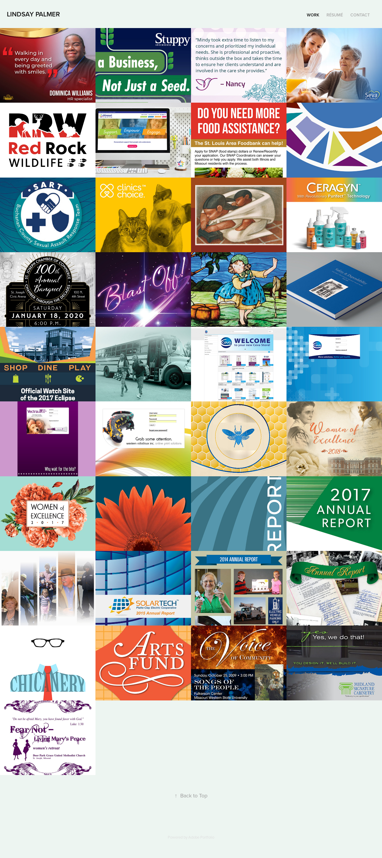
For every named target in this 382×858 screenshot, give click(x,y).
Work (313, 15)
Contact (360, 15)
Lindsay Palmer (33, 14)
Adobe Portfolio (201, 837)
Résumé (334, 15)
